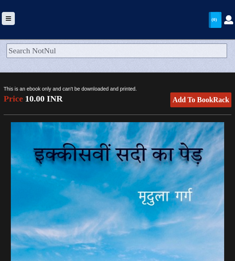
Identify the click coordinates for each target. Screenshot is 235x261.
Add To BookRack (200, 100)
